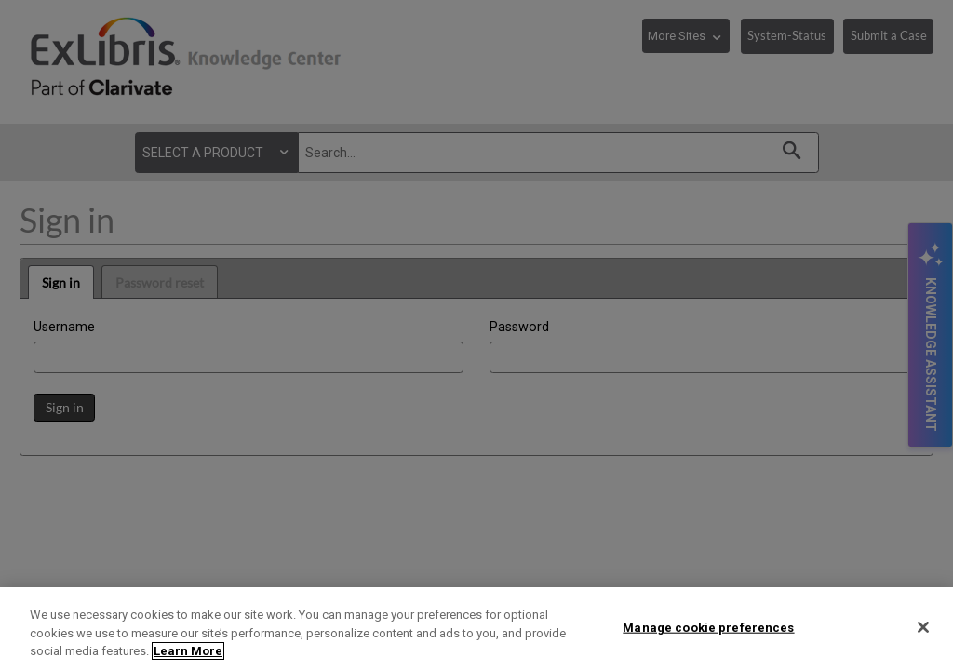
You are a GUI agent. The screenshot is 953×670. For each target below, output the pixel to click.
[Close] (923, 627)
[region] (476, 628)
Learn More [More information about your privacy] (188, 651)
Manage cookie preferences (708, 627)
